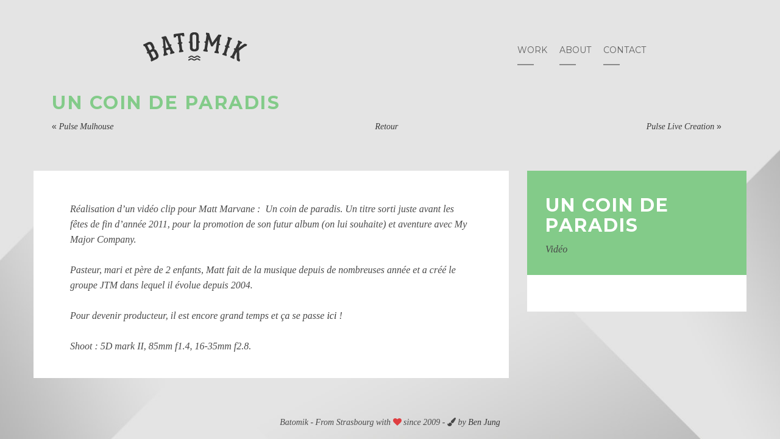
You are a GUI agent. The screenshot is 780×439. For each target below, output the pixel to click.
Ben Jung (484, 422)
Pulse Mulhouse (86, 126)
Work (532, 50)
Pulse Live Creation (680, 126)
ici (331, 315)
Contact (624, 50)
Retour (386, 126)
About (575, 50)
